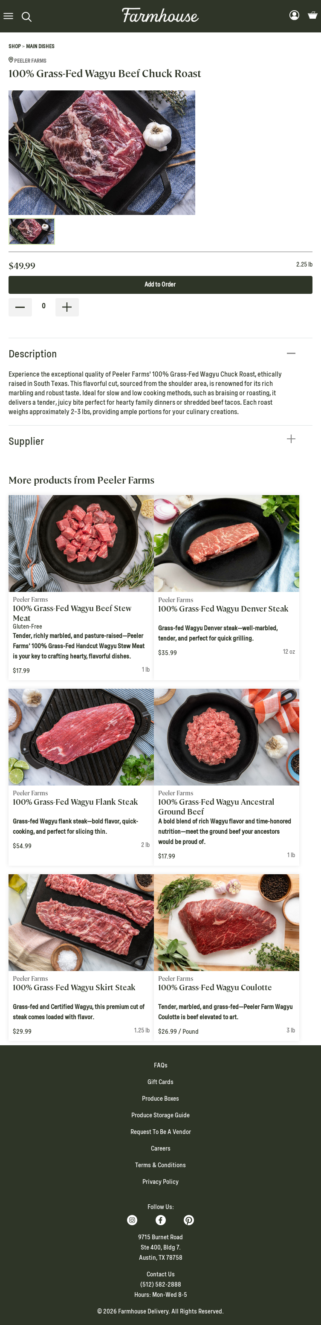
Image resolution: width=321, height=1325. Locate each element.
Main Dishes (40, 46)
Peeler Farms (27, 61)
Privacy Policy (160, 1182)
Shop (15, 46)
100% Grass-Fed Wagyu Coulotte (215, 987)
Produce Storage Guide (160, 1115)
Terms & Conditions (160, 1165)
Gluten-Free (27, 626)
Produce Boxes (160, 1098)
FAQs (161, 1065)
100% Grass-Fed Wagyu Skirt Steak (74, 987)
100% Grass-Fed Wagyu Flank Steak (75, 802)
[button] (8, 16)
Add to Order (160, 284)
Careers (161, 1148)
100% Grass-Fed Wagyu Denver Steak (223, 609)
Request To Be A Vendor (160, 1132)
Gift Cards (160, 1082)
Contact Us (161, 1274)
